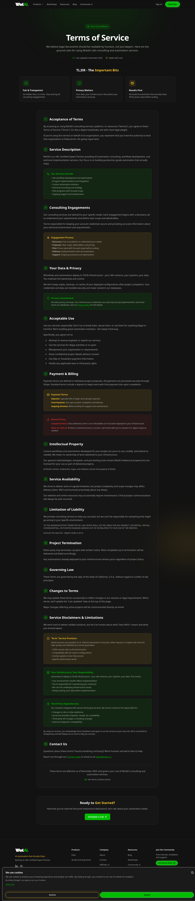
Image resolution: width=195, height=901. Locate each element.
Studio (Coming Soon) (81, 860)
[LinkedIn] (16, 866)
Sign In (159, 4)
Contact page (74, 756)
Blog (75, 4)
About (102, 855)
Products (38, 4)
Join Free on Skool (166, 863)
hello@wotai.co (103, 756)
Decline (52, 895)
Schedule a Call (97, 816)
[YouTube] (21, 866)
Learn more (10, 884)
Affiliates (105, 864)
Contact (103, 860)
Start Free (172, 4)
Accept (147, 895)
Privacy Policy (84, 305)
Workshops (52, 4)
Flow (74, 855)
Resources (64, 4)
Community (86, 4)
